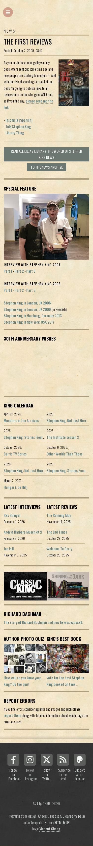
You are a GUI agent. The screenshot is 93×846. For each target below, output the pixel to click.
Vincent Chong (49, 828)
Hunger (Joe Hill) (15, 487)
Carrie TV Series (15, 453)
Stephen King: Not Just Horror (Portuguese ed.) (37, 470)
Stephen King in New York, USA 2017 (29, 322)
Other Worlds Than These (65, 453)
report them (12, 715)
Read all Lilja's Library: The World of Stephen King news (46, 154)
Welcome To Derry (59, 548)
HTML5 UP (62, 822)
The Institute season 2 (63, 437)
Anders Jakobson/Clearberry (57, 816)
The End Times (57, 532)
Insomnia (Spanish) (18, 120)
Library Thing (14, 132)
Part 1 (8, 271)
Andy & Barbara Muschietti (23, 532)
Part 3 (30, 271)
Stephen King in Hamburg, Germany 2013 (33, 315)
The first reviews (28, 42)
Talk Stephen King (18, 126)
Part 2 (19, 271)
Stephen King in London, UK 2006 (27, 302)
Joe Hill (9, 548)
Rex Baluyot (12, 515)
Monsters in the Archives (21, 420)
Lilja (39, 803)
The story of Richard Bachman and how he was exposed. (43, 622)
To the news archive (47, 167)
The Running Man (59, 515)
